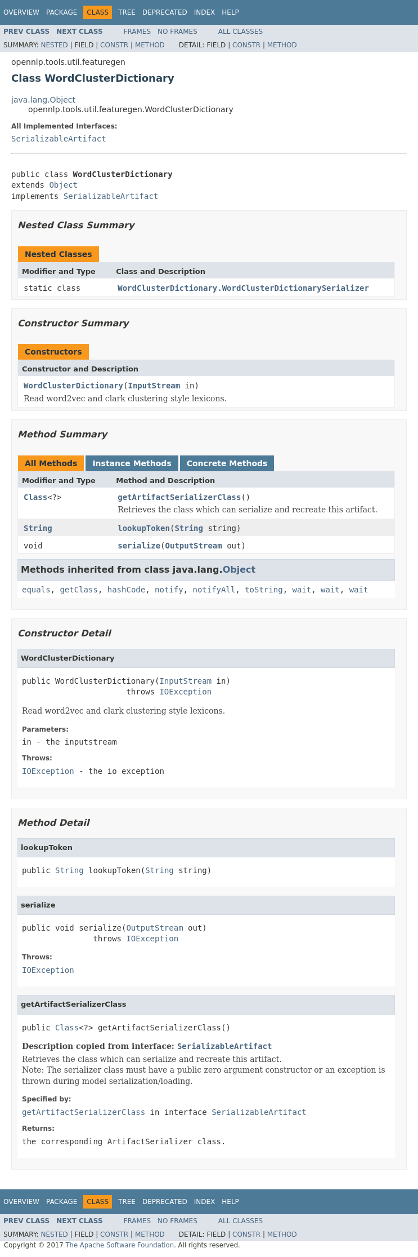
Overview (21, 12)
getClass (78, 589)
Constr (114, 45)
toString (263, 589)
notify (169, 589)
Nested (54, 45)
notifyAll (213, 589)
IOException (185, 691)
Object (63, 184)
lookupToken (144, 528)
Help (230, 12)
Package (61, 12)
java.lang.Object (43, 99)
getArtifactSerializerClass (179, 497)
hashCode (126, 589)
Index (204, 12)
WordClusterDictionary (73, 385)
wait (301, 589)
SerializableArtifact (58, 138)
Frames (137, 32)
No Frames (177, 32)
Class (35, 497)
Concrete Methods (227, 463)
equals (36, 589)
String (38, 528)
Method (150, 45)
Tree (127, 12)
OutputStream (193, 545)
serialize (139, 545)
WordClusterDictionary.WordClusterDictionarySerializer (243, 288)
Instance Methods (131, 463)
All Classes (240, 32)
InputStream (154, 385)
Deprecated (164, 12)
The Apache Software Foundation (119, 1245)
